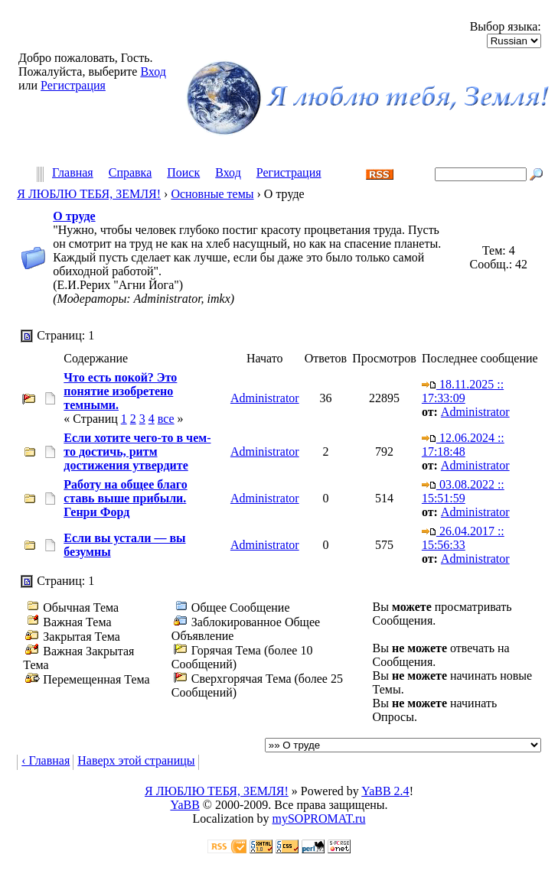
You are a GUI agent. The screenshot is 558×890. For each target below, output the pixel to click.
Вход (153, 71)
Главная (72, 173)
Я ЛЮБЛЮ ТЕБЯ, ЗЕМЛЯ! (89, 193)
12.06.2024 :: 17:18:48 (463, 444)
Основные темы (212, 193)
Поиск (183, 173)
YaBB (184, 804)
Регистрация (73, 85)
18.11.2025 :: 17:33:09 (463, 391)
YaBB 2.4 (385, 790)
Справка (130, 173)
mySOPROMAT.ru (319, 818)
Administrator (264, 397)
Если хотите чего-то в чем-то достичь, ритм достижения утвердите (137, 451)
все (166, 418)
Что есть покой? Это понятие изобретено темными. (120, 391)
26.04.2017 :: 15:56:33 (463, 538)
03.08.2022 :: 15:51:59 (463, 491)
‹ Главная (45, 760)
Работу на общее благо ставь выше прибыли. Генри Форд (125, 498)
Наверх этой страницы (135, 760)
